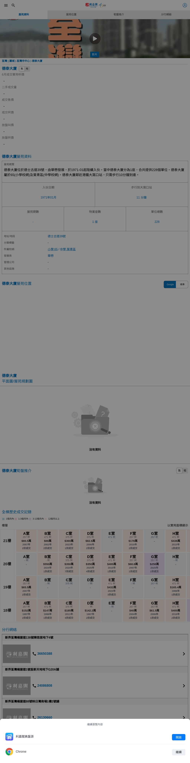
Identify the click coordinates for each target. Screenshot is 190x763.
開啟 (179, 737)
